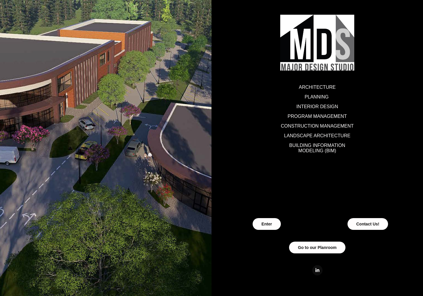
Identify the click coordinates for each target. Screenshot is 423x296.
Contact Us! (368, 224)
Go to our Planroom (317, 247)
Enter (266, 224)
